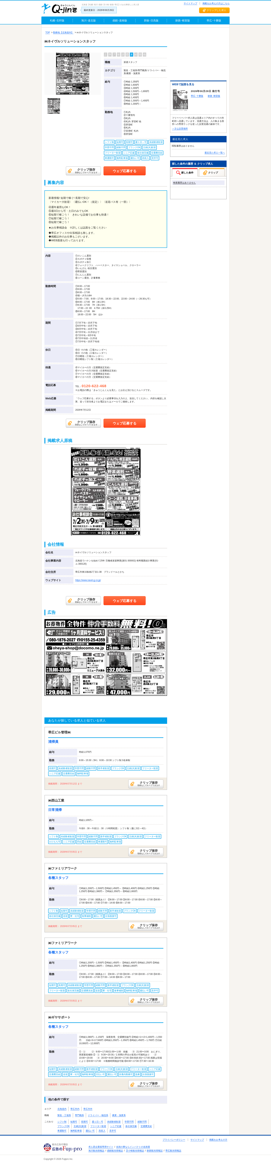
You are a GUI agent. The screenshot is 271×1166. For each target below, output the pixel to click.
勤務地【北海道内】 (63, 32)
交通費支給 (146, 1126)
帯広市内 (74, 1109)
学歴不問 (129, 1121)
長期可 (84, 1121)
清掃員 (53, 742)
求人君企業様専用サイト (100, 1147)
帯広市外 (87, 1109)
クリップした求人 (216, 10)
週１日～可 (97, 1121)
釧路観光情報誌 (155, 1150)
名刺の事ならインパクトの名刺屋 (133, 1147)
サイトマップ (190, 3)
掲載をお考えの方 (218, 1139)
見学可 (112, 1130)
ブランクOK (63, 1126)
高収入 (102, 1130)
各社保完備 (131, 1126)
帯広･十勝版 (197, 96)
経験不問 (142, 1121)
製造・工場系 (64, 1115)
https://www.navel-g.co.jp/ (88, 580)
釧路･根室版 (214, 96)
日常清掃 (55, 810)
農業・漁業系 (119, 1115)
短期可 (73, 1121)
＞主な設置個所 (180, 128)
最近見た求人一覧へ (215, 152)
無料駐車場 (76, 1130)
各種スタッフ (58, 878)
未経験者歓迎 (114, 1121)
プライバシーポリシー (174, 1139)
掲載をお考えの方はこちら (216, 3)
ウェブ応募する (124, 171)
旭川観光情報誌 (96, 1150)
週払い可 (90, 1130)
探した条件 (187, 172)
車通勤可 (61, 1130)
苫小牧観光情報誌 (135, 1150)
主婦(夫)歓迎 (80, 1126)
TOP (47, 32)
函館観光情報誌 (115, 1150)
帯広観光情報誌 (173, 1150)
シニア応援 (115, 1126)
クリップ (213, 172)
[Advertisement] (198, 54)
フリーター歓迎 (98, 1126)
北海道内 (61, 1109)
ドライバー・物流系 (98, 1115)
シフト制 (61, 1121)
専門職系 (79, 1115)
